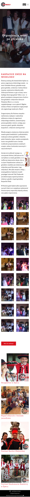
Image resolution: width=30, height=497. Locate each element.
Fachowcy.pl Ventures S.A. (17, 495)
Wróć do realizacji (8, 343)
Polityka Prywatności (15, 493)
